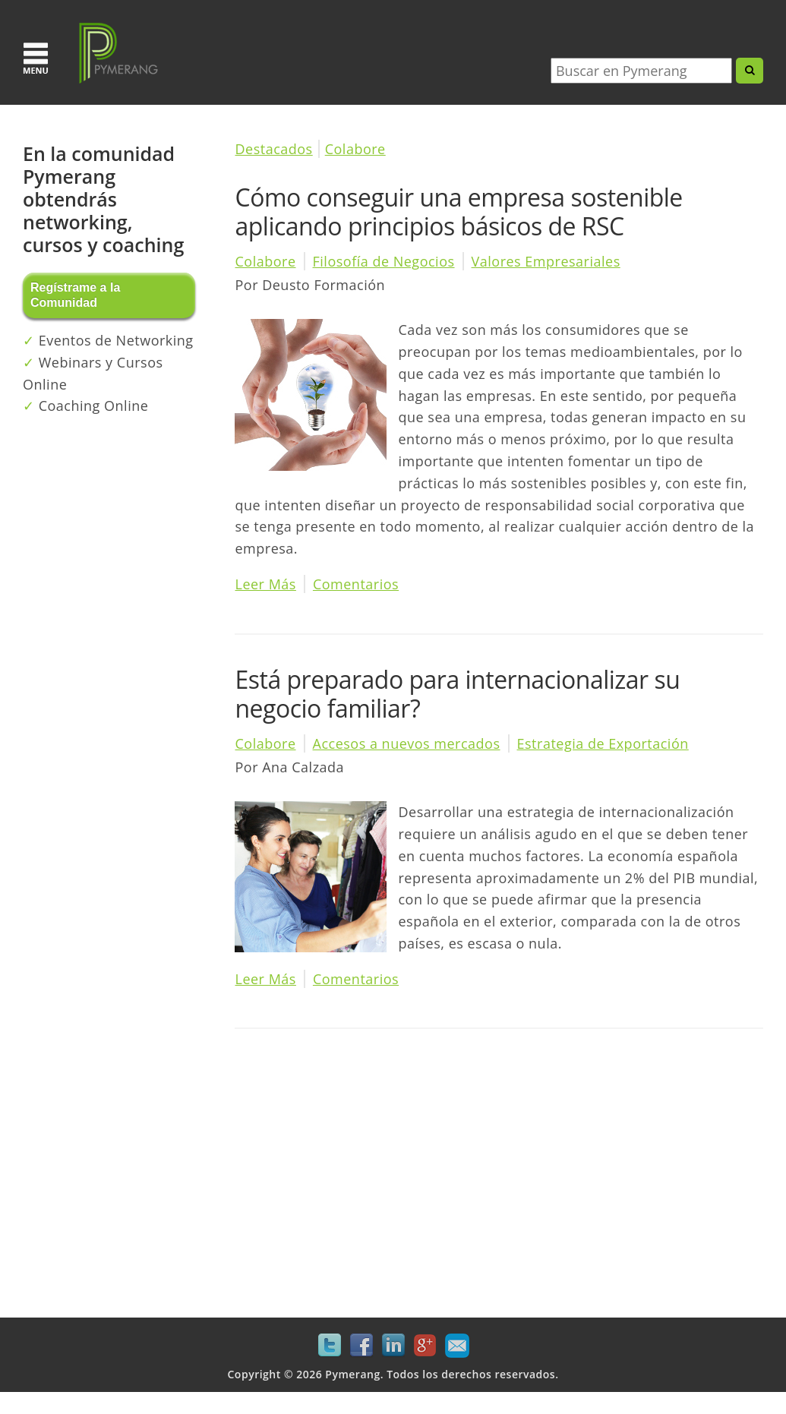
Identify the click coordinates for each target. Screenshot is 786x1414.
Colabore (355, 149)
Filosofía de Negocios (384, 261)
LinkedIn (393, 1346)
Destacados (273, 149)
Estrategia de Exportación (603, 743)
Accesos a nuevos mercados (406, 743)
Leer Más (265, 584)
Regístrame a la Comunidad (75, 295)
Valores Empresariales (546, 261)
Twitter (329, 1346)
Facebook (361, 1346)
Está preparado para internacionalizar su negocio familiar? (457, 693)
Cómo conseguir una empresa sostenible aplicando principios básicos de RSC (458, 211)
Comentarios (356, 584)
